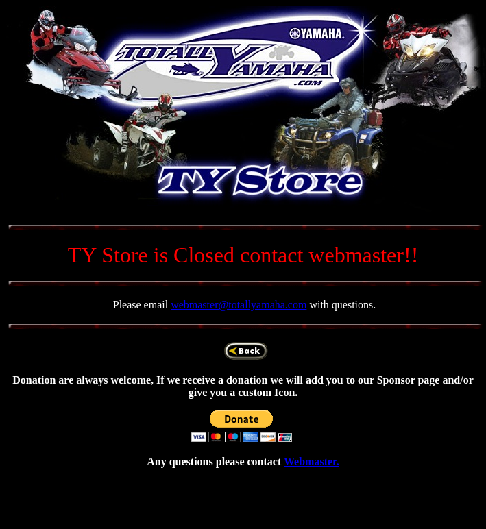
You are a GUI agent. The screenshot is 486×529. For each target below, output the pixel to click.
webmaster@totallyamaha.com (238, 304)
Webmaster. (311, 461)
